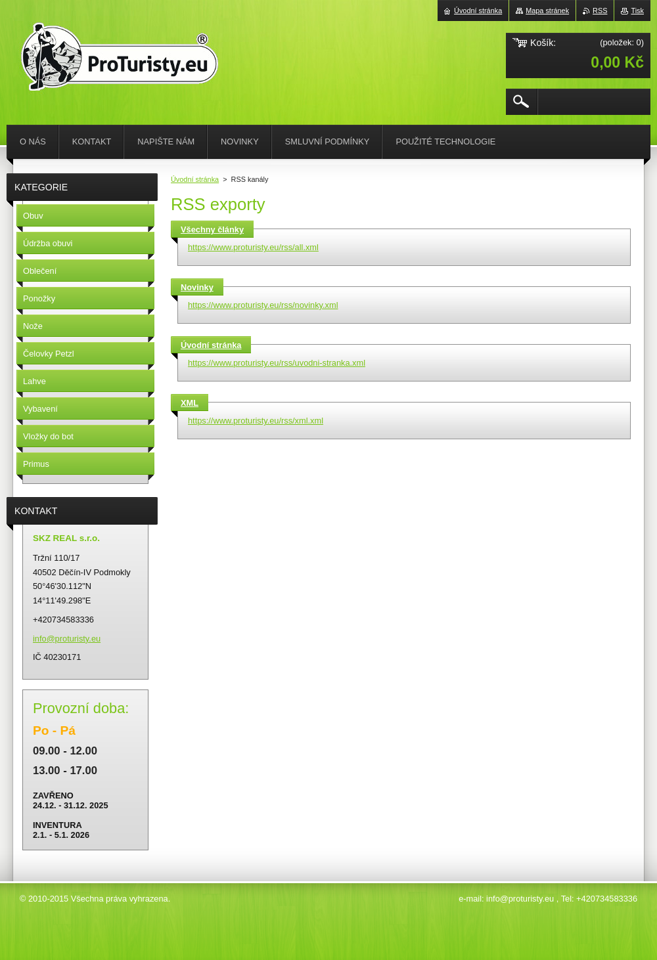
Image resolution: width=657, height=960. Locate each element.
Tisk (637, 10)
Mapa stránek (547, 10)
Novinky (197, 287)
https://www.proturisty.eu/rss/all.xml (253, 247)
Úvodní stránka (195, 179)
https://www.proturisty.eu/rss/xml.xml (255, 420)
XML (189, 403)
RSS (600, 10)
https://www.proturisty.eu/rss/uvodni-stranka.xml (276, 363)
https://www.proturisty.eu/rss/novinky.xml (263, 305)
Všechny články (212, 229)
